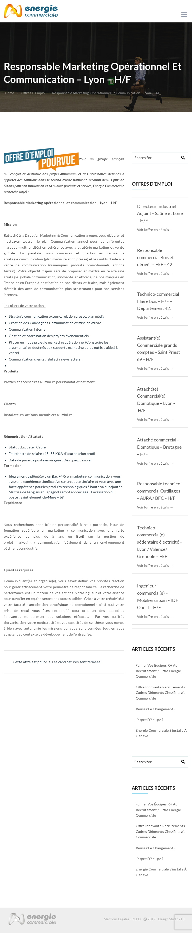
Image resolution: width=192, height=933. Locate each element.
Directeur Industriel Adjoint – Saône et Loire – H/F (160, 213)
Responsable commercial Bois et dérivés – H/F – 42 (155, 257)
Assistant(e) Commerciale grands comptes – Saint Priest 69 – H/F (158, 348)
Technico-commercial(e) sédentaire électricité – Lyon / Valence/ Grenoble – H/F (159, 542)
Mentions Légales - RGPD (122, 919)
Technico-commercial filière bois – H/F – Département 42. (158, 301)
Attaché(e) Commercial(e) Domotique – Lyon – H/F (156, 399)
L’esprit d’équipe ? (150, 720)
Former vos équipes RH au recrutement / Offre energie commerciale (158, 671)
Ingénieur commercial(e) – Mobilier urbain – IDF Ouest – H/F (157, 596)
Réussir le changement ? (156, 709)
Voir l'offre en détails (155, 229)
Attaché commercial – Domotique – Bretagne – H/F (159, 447)
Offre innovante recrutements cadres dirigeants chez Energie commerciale (161, 692)
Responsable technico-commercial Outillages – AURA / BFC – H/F (159, 491)
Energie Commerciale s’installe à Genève (161, 733)
